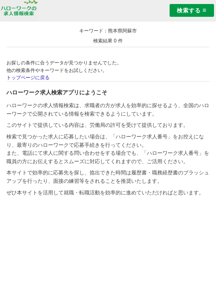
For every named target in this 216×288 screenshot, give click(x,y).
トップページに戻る (28, 77)
